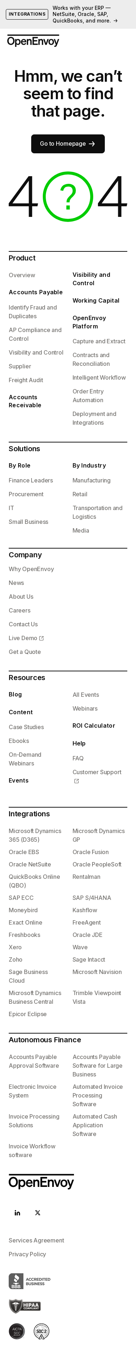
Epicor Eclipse (28, 1014)
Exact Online (25, 922)
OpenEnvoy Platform (89, 322)
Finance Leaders (31, 480)
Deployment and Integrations (94, 418)
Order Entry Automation (88, 396)
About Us (21, 596)
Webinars (85, 708)
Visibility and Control (36, 352)
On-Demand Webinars (25, 759)
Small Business (28, 521)
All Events (86, 694)
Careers (19, 610)
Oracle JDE (88, 934)
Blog (15, 694)
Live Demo (23, 638)
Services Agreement (36, 1240)
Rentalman (86, 876)
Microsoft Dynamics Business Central (35, 997)
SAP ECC (21, 897)
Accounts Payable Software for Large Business (98, 1065)
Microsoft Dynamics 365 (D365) (35, 835)
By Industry (89, 465)
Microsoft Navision (97, 971)
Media (81, 530)
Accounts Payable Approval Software (34, 1061)
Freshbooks (24, 934)
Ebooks (19, 740)
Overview (22, 275)
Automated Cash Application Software (95, 1125)
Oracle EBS (24, 852)
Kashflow (85, 910)
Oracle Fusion (91, 852)
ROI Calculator (94, 725)
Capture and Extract (99, 341)
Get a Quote (25, 651)
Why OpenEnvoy (31, 569)
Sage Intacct (89, 959)
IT (11, 508)
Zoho (15, 959)
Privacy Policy (27, 1254)
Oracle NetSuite (30, 864)
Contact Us (23, 624)
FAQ (78, 758)
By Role (19, 465)
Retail (80, 494)
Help (79, 743)
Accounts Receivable (25, 401)
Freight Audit (26, 380)
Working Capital (96, 300)
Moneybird (23, 910)
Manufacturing (92, 480)
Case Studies (26, 727)
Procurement (26, 494)
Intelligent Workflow (99, 377)
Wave (80, 947)
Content (21, 712)
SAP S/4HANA (92, 897)
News (16, 582)
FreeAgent (87, 922)
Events (19, 780)
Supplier (20, 366)
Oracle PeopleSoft (97, 864)
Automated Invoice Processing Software (98, 1095)
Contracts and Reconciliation (91, 359)
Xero (15, 947)
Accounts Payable (36, 292)
